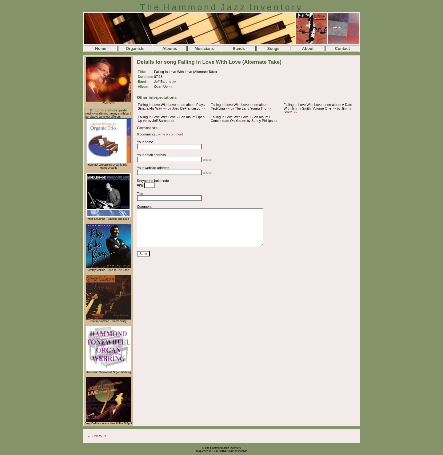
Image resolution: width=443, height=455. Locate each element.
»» (174, 81)
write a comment (170, 134)
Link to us (99, 436)
